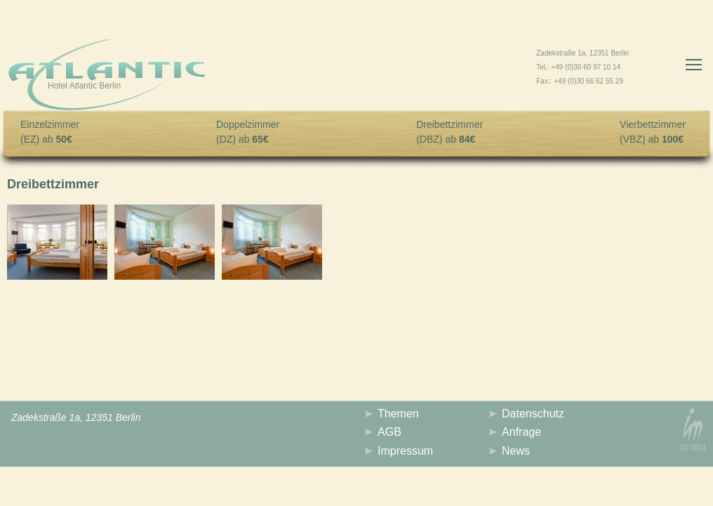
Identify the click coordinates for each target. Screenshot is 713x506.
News (516, 451)
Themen (398, 414)
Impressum (405, 451)
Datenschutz (533, 414)
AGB (389, 432)
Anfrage (521, 432)
